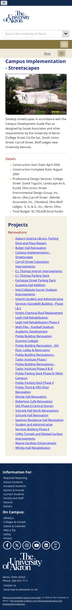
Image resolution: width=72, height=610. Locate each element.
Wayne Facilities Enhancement (35, 443)
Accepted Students (14, 486)
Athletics (8, 518)
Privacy (7, 538)
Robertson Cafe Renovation (34, 401)
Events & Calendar (14, 526)
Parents (8, 502)
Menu (47, 53)
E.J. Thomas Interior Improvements (38, 271)
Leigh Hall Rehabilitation (31, 318)
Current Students (13, 494)
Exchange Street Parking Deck (35, 280)
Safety (7, 534)
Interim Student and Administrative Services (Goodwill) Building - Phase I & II (39, 303)
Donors (7, 506)
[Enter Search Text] (32, 33)
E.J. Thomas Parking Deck (32, 276)
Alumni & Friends (13, 490)
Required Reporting (15, 478)
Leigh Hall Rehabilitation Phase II (37, 322)
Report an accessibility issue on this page (22, 597)
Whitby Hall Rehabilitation (32, 448)
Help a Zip (9, 530)
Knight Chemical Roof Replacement (39, 313)
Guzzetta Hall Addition (30, 285)
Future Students (13, 482)
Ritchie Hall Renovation (31, 397)
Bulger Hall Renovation (30, 248)
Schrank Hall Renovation (31, 415)
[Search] (65, 33)
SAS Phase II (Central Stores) (34, 406)
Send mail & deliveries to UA (20, 589)
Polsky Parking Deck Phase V (34, 383)
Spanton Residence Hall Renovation (39, 420)
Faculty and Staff (13, 498)
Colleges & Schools (14, 522)
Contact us (9, 585)
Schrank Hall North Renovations (37, 411)
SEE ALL (55, 545)
